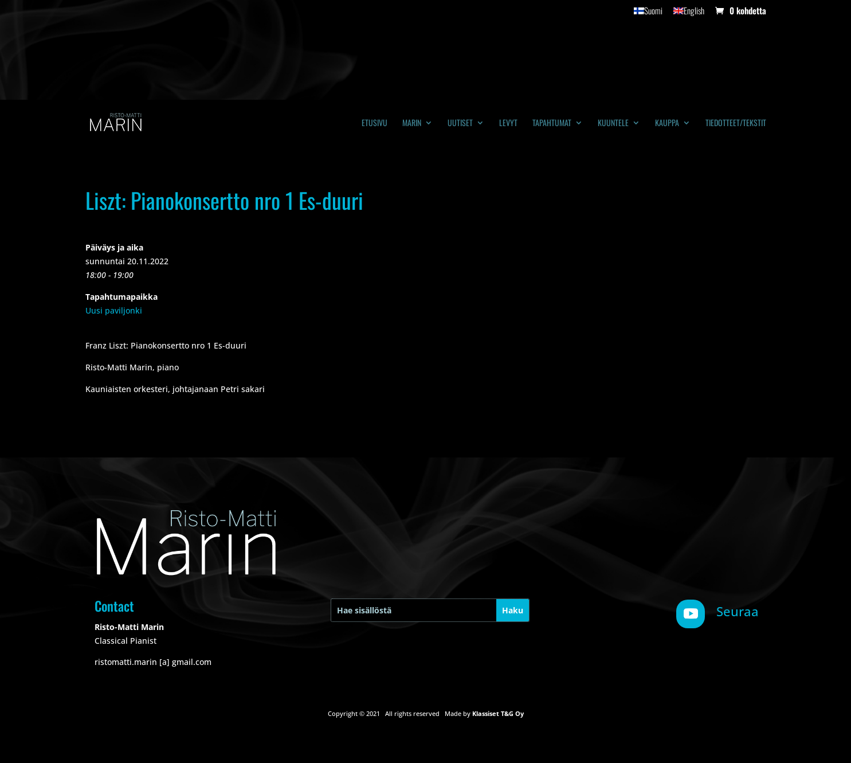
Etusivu (374, 123)
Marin (411, 123)
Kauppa (667, 123)
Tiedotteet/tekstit (735, 123)
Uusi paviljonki (113, 310)
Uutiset (460, 123)
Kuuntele (613, 123)
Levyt (508, 123)
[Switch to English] (688, 13)
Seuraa (737, 611)
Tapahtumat (551, 123)
